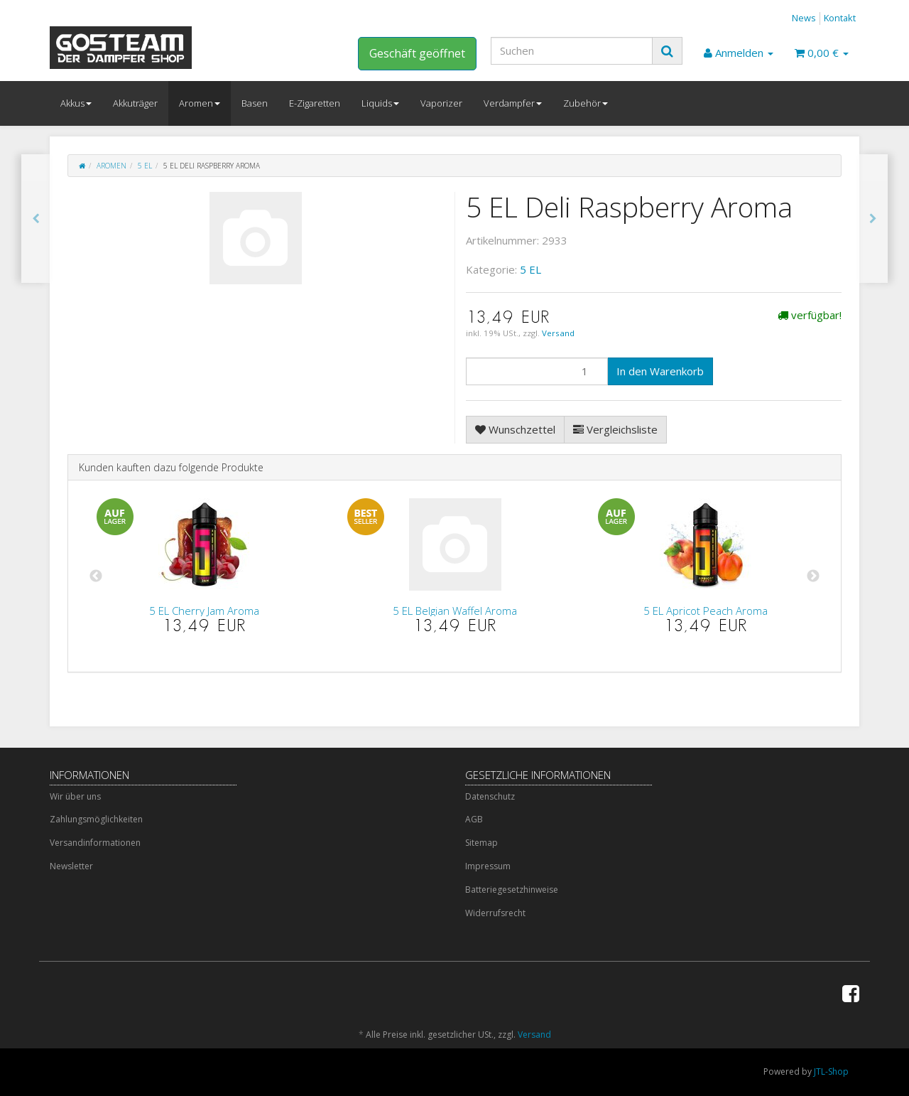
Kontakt (840, 17)
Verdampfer (513, 103)
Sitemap (481, 843)
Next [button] (813, 576)
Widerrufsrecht (495, 913)
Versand (558, 333)
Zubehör (585, 103)
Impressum (488, 866)
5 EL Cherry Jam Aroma (204, 610)
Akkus (76, 103)
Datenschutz (490, 796)
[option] (204, 576)
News (804, 17)
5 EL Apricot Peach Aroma (705, 610)
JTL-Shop (831, 1071)
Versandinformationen (95, 843)
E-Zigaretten (314, 103)
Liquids (380, 103)
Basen (254, 103)
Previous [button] (96, 576)
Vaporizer (441, 103)
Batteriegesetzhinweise (511, 889)
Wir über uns (75, 796)
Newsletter (71, 866)
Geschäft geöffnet (417, 53)
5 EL (145, 166)
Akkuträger (135, 103)
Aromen (199, 103)
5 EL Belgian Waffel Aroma (455, 610)
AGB (474, 819)
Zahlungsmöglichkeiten (96, 819)
